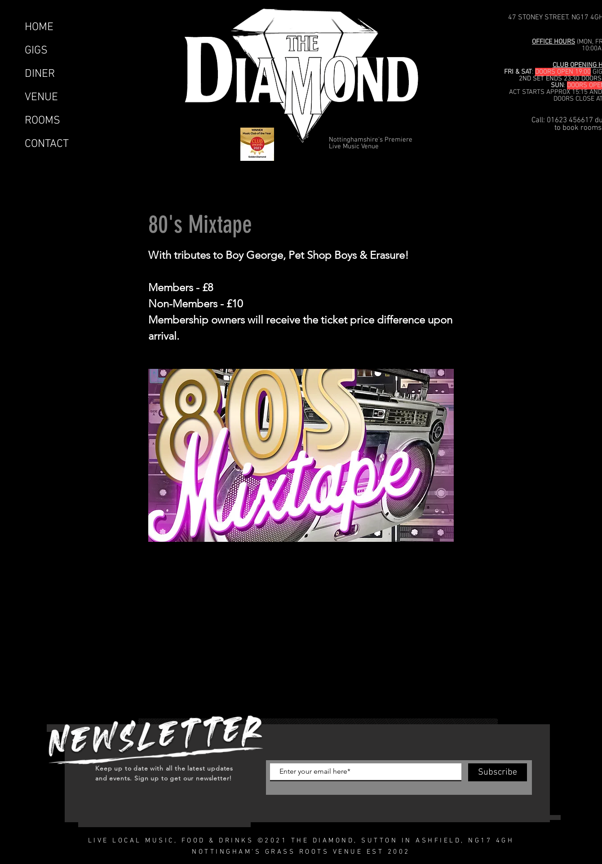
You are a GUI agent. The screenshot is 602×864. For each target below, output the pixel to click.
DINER (40, 74)
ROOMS (42, 121)
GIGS (36, 51)
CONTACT (47, 144)
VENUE (41, 97)
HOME (39, 27)
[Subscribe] (497, 772)
